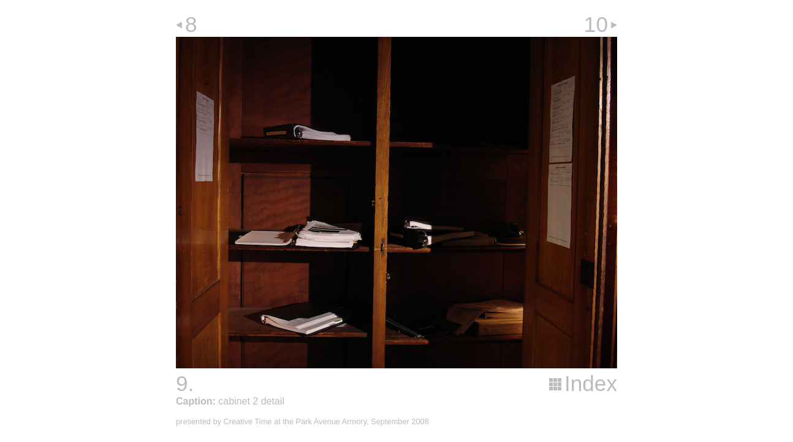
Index (590, 383)
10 (596, 24)
